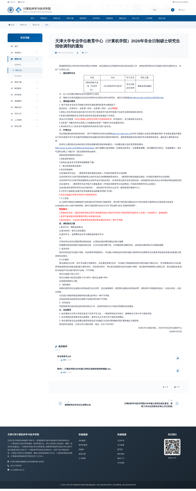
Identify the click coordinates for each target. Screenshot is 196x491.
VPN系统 (120, 465)
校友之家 (161, 18)
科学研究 (96, 18)
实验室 (81, 452)
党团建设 (109, 18)
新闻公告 (56, 18)
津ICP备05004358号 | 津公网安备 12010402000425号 (116, 487)
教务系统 (120, 456)
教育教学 (83, 18)
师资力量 (70, 18)
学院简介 (43, 18)
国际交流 (122, 18)
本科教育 (82, 443)
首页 (32, 18)
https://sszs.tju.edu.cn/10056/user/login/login (74, 148)
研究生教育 (83, 447)
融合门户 (120, 461)
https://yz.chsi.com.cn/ (121, 134)
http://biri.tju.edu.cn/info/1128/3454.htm (146, 98)
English (183, 10)
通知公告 (36, 25)
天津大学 (11, 2)
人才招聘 (148, 18)
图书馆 (21, 2)
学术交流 (18, 76)
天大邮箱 (120, 447)
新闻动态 (18, 65)
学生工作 (135, 18)
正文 (46, 25)
